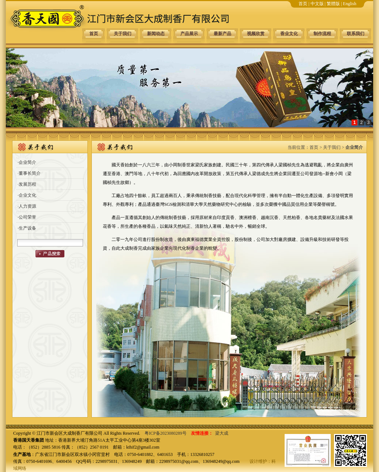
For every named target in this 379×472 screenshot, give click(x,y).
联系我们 (355, 33)
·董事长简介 (29, 173)
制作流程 (322, 33)
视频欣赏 (255, 33)
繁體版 (333, 3)
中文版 (317, 3)
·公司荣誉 (27, 217)
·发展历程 (27, 184)
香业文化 (289, 33)
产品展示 (189, 33)
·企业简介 (27, 162)
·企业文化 (27, 195)
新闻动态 (156, 33)
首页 (303, 3)
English (349, 3)
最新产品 (222, 33)
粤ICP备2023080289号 (166, 433)
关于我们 (122, 33)
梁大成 (221, 433)
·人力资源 (27, 206)
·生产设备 (27, 228)
